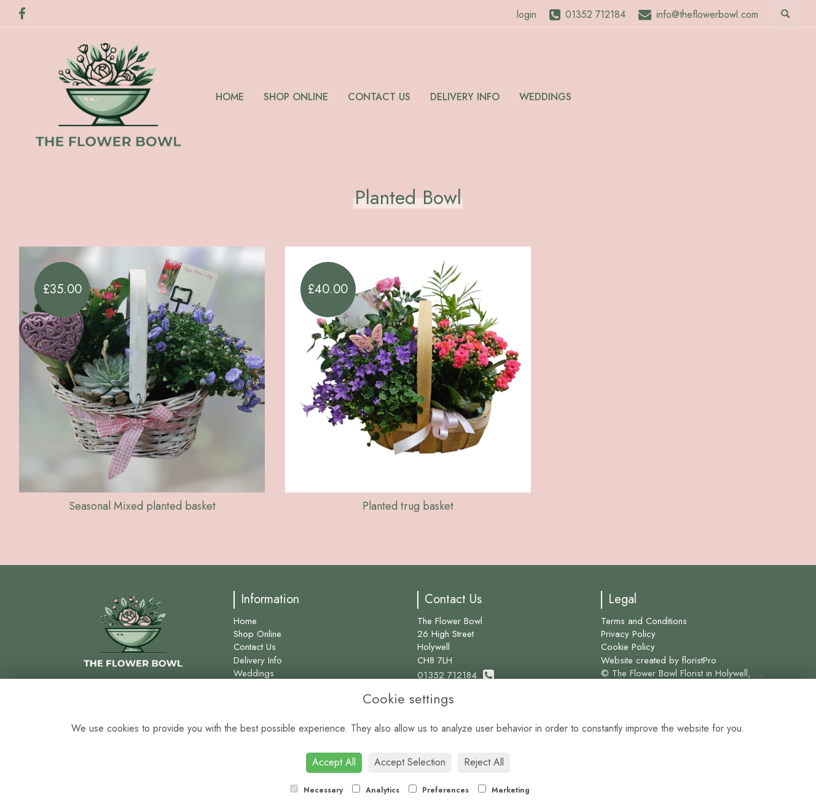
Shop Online (296, 97)
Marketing (504, 790)
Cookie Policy (628, 647)
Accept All (334, 762)
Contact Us (379, 97)
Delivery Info (465, 97)
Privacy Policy (628, 634)
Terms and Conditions (644, 621)
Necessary (316, 790)
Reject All (484, 762)
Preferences (439, 790)
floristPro (699, 660)
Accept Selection (409, 762)
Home (230, 97)
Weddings (545, 97)
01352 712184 (455, 675)
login (526, 14)
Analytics (375, 790)
